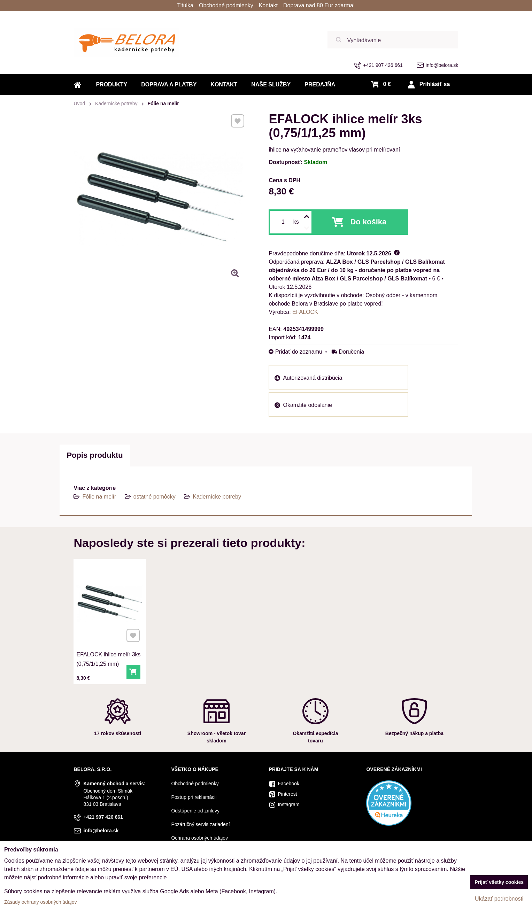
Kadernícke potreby (217, 497)
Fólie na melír (99, 497)
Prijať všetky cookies (499, 882)
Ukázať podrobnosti (499, 899)
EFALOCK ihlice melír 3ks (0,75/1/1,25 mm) (108, 654)
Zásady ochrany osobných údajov (40, 902)
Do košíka (368, 221)
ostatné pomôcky (154, 497)
